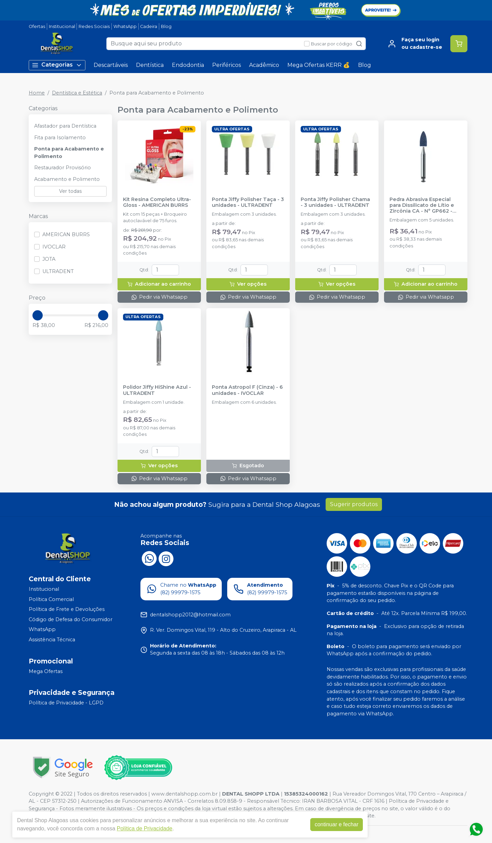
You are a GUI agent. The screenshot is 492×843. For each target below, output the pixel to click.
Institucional (62, 26)
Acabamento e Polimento (67, 179)
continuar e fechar (336, 824)
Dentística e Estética (77, 93)
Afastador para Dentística (65, 126)
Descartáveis (111, 65)
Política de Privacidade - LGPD (66, 703)
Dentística (150, 65)
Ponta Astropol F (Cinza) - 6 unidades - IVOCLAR (247, 390)
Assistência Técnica (52, 640)
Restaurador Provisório (62, 168)
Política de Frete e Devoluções (67, 609)
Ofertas (37, 26)
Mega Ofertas (46, 671)
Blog (166, 26)
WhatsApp (125, 26)
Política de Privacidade (145, 828)
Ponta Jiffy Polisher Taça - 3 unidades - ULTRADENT (248, 202)
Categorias (57, 65)
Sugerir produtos (354, 504)
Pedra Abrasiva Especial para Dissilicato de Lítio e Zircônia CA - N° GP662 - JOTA (422, 205)
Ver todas (70, 191)
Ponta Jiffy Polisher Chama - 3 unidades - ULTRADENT (335, 202)
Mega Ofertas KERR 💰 (318, 65)
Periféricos (226, 65)
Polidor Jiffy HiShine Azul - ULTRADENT (157, 390)
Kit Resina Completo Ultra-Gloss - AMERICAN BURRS (157, 202)
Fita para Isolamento (60, 137)
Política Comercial (51, 599)
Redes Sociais (94, 26)
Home (37, 93)
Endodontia (188, 65)
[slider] (37, 315)
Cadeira (148, 26)
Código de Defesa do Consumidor (70, 619)
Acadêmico (264, 65)
